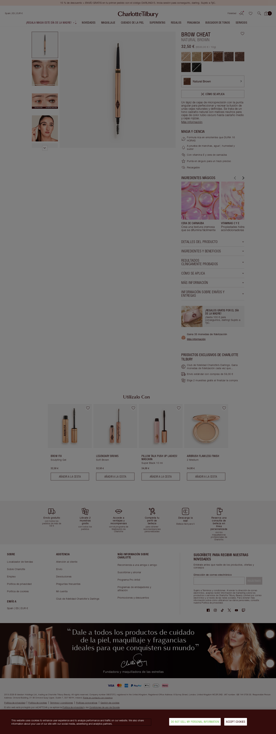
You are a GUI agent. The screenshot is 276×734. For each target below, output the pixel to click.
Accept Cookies (235, 721)
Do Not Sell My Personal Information (195, 721)
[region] (138, 722)
